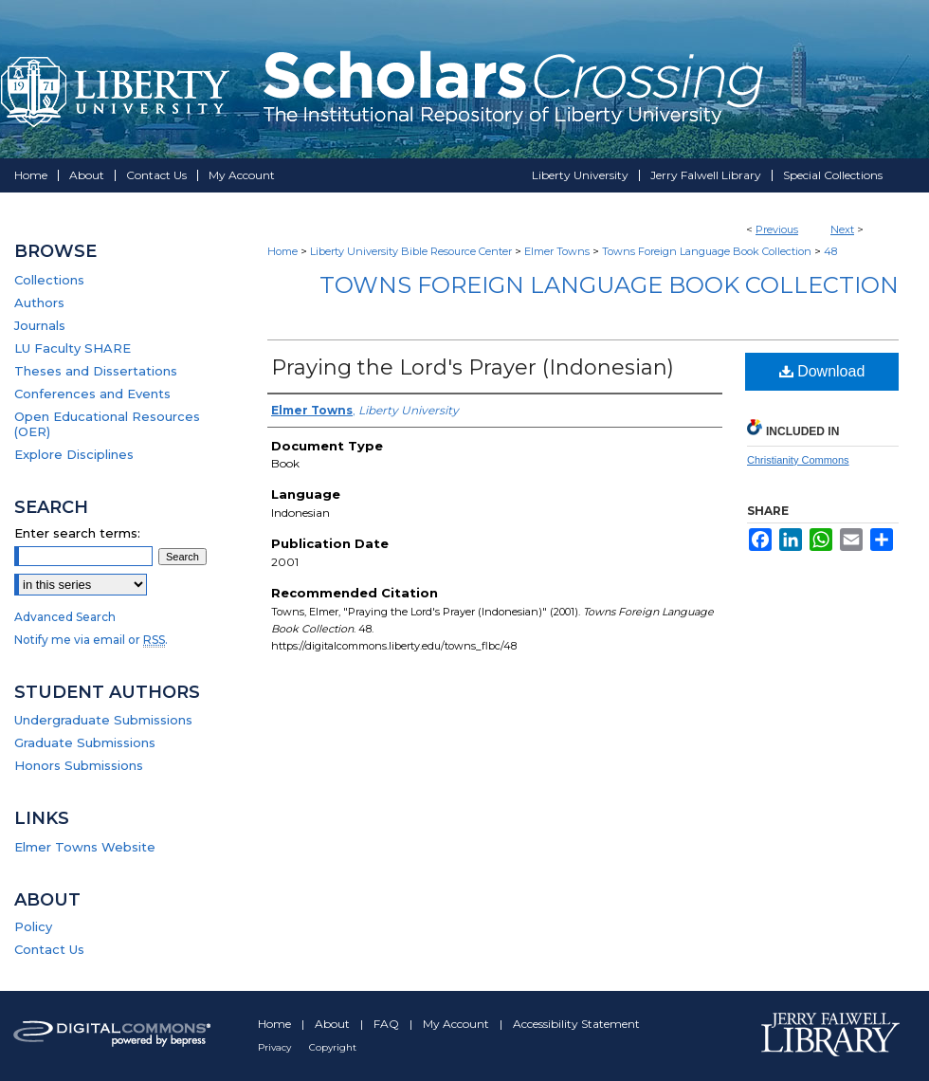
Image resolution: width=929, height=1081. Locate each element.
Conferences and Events (92, 393)
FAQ (387, 1024)
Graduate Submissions (84, 742)
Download (822, 371)
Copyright (332, 1047)
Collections (49, 279)
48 (830, 251)
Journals (39, 325)
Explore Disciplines (74, 454)
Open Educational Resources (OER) (107, 424)
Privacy (276, 1047)
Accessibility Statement (576, 1024)
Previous (777, 229)
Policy (33, 926)
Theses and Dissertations (95, 370)
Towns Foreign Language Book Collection (706, 251)
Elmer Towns (557, 251)
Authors (39, 302)
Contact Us (49, 949)
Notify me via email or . (91, 639)
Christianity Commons (798, 460)
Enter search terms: (77, 532)
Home (282, 251)
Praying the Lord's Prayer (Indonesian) (472, 367)
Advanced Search (65, 617)
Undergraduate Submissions (103, 719)
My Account (457, 1024)
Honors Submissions (78, 765)
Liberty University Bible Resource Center (411, 251)
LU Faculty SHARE (72, 348)
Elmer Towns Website (84, 846)
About (334, 1024)
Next (842, 229)
